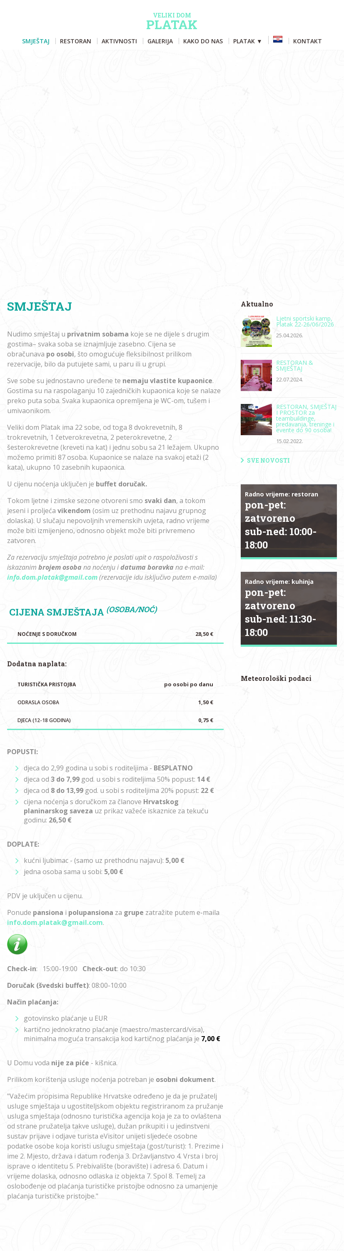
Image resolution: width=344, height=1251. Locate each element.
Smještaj (36, 41)
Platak (171, 21)
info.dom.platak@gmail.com (52, 577)
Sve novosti (268, 460)
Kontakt (307, 41)
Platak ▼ (247, 41)
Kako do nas (203, 41)
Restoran (75, 41)
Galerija (160, 41)
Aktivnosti (119, 41)
